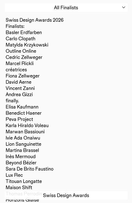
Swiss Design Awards (66, 195)
